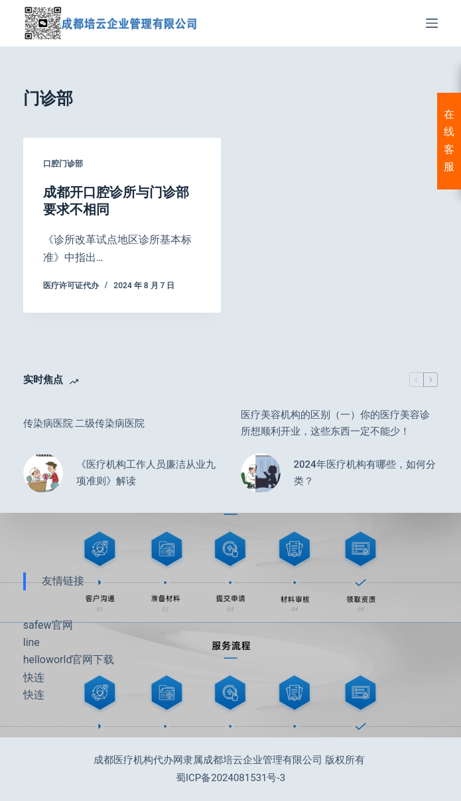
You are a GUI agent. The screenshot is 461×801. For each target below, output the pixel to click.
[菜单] (432, 23)
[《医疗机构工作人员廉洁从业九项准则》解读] (43, 473)
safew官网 (48, 625)
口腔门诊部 (63, 163)
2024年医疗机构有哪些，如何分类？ (365, 472)
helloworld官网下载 (69, 659)
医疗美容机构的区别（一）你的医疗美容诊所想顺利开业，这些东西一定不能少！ (335, 423)
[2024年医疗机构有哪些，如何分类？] (261, 473)
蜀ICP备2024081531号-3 (230, 778)
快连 (33, 677)
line (31, 642)
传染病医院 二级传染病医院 (84, 423)
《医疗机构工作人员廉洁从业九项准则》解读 (146, 472)
